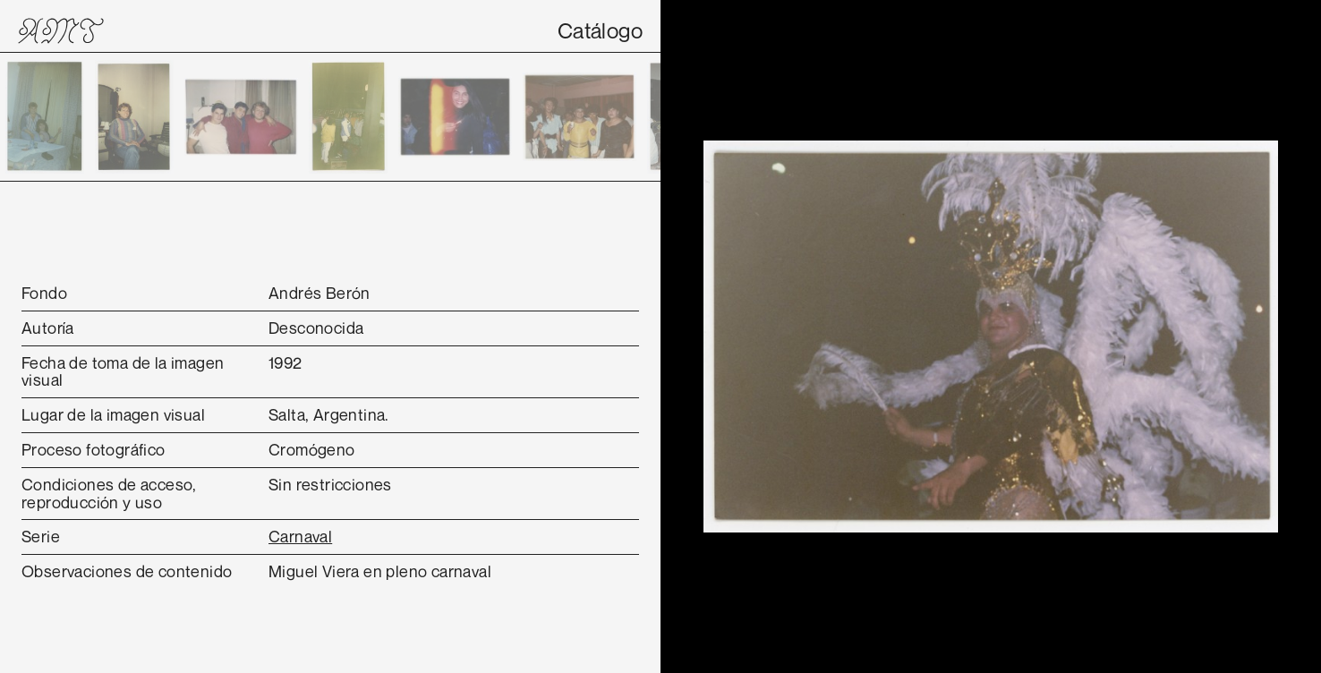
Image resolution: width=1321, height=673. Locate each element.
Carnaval (300, 536)
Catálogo (600, 30)
